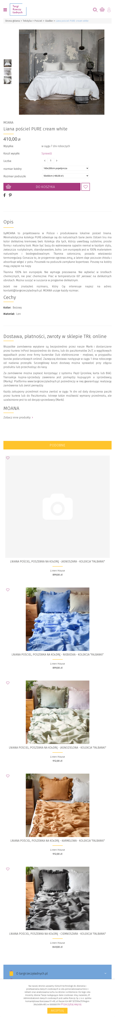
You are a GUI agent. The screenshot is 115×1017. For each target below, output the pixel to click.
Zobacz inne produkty (18, 413)
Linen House (57, 566)
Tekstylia (27, 20)
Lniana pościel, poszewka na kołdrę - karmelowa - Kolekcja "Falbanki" (57, 836)
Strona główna (12, 20)
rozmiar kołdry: (12, 165)
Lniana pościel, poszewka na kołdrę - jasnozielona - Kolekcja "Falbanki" (57, 743)
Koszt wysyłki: (11, 149)
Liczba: (7, 157)
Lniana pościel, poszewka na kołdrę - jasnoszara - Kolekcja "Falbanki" (57, 557)
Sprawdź (47, 149)
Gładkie (49, 20)
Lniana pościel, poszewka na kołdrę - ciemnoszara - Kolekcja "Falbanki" (57, 929)
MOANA (8, 118)
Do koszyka (45, 183)
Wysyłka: (8, 142)
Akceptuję (57, 1010)
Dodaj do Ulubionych (85, 183)
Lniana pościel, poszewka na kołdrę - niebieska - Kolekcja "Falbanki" (58, 650)
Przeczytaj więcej (71, 1004)
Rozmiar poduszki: (14, 172)
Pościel (38, 20)
